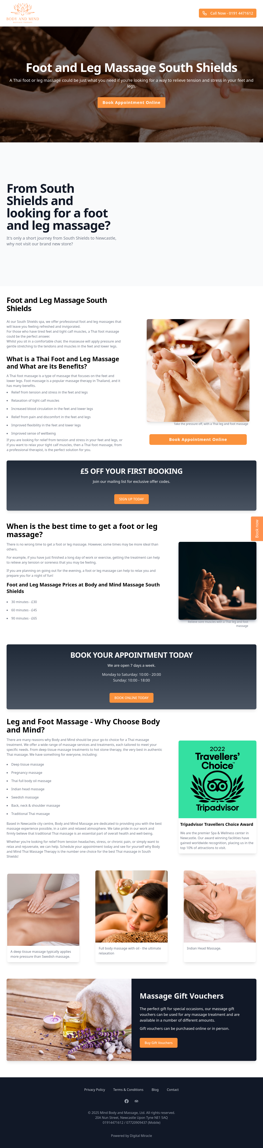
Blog (155, 1089)
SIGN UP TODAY (131, 499)
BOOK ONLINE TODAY (131, 698)
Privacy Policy (94, 1089)
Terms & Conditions (128, 1089)
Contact (173, 1089)
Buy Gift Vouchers (159, 1043)
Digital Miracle (141, 1135)
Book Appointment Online (131, 102)
